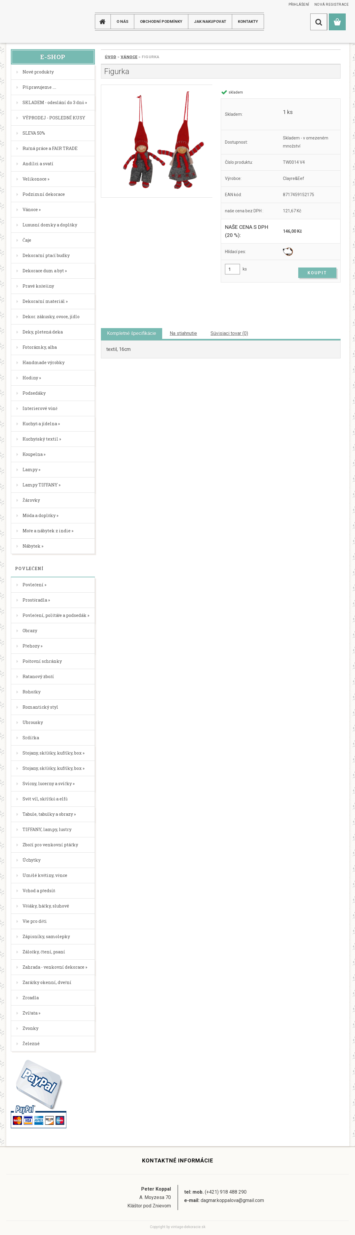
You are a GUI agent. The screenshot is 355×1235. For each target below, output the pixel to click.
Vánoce (129, 57)
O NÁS (122, 21)
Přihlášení (299, 4)
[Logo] (30, 21)
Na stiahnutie (183, 333)
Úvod (110, 57)
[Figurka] (156, 141)
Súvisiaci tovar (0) (229, 333)
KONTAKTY (248, 21)
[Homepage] (104, 21)
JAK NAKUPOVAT (210, 21)
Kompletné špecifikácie (131, 333)
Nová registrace (331, 4)
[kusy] (232, 269)
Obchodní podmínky (161, 21)
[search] (319, 22)
